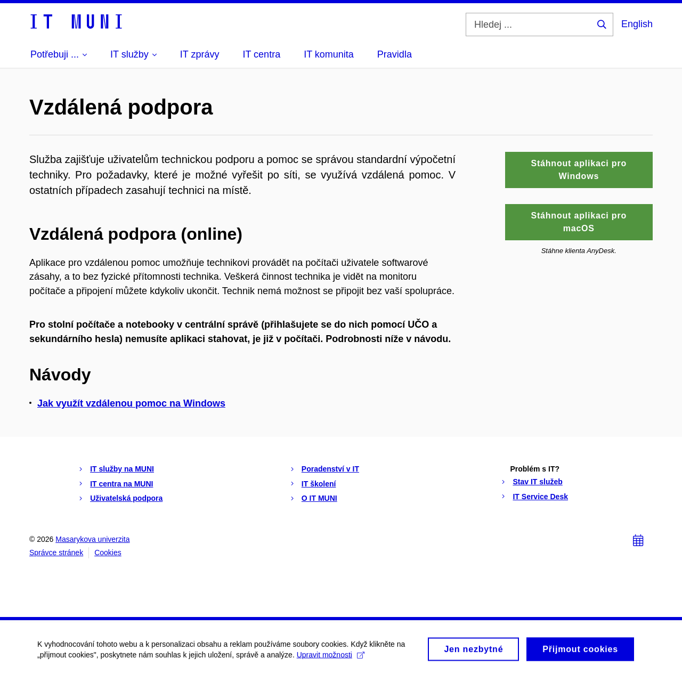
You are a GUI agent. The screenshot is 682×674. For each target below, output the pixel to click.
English (637, 24)
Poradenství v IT (330, 469)
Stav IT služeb (537, 481)
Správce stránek (56, 552)
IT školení (319, 484)
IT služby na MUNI (122, 469)
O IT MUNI (319, 498)
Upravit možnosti (330, 658)
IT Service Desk (540, 496)
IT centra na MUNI (121, 484)
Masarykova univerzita (92, 539)
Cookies (107, 552)
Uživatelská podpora (126, 498)
